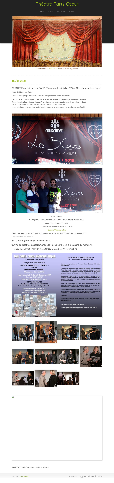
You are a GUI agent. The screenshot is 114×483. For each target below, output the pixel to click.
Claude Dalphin (23, 476)
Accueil (42, 11)
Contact (71, 11)
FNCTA (52, 68)
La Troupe (50, 11)
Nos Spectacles (61, 11)
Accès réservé (73, 476)
